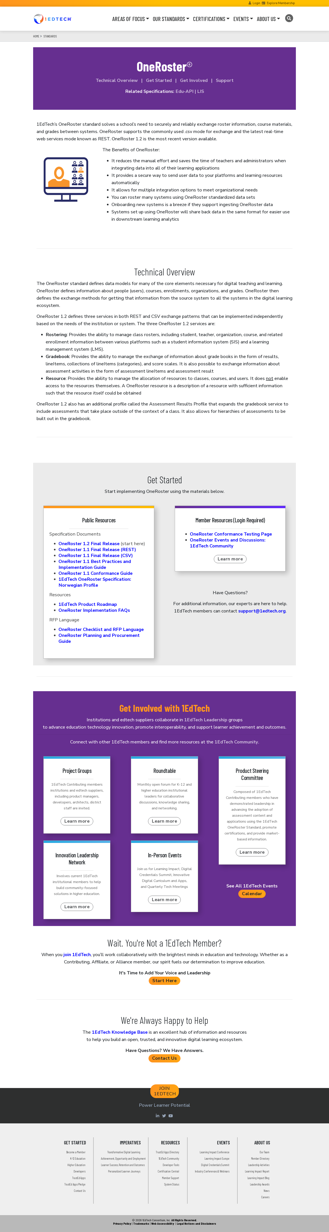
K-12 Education (77, 1158)
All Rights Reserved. (184, 1220)
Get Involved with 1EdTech (164, 708)
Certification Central (168, 1171)
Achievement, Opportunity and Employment (123, 1158)
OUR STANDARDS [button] (169, 18)
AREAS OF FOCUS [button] (128, 18)
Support (224, 80)
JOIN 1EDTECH (165, 1091)
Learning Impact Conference (214, 1152)
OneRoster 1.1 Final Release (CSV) (95, 555)
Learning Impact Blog (258, 1178)
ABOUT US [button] (266, 18)
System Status (171, 1184)
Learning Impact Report (257, 1171)
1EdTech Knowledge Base (120, 1032)
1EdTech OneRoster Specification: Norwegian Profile (94, 582)
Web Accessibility (162, 1223)
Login (256, 3)
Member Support (170, 1178)
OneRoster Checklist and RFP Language (101, 629)
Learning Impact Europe (216, 1158)
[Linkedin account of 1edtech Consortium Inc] (158, 1115)
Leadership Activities (258, 1165)
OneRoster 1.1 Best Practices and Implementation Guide (94, 564)
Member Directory (260, 1158)
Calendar (252, 894)
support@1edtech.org (262, 611)
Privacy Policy (122, 1223)
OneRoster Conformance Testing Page (231, 534)
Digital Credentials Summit (215, 1165)
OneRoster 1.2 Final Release (88, 544)
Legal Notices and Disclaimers (196, 1223)
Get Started (159, 80)
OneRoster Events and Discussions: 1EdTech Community (227, 543)
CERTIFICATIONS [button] (209, 18)
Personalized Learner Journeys (124, 1171)
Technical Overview (117, 80)
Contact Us (164, 1058)
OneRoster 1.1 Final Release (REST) (97, 550)
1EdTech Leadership (205, 720)
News (266, 1191)
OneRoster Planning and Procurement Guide (99, 638)
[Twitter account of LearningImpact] (164, 1115)
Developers (79, 1171)
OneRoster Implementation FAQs (94, 610)
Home (36, 36)
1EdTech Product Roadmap (87, 604)
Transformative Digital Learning (123, 1152)
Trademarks (141, 1223)
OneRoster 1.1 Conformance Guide (95, 573)
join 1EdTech (77, 955)
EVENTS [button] (241, 18)
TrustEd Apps (78, 1178)
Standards (50, 36)
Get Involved (193, 80)
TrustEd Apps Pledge (74, 1184)
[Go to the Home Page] (52, 19)
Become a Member (75, 1152)
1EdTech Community (236, 742)
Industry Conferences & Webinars (212, 1171)
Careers (265, 1197)
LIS (200, 91)
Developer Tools (171, 1165)
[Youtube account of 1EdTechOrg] (171, 1115)
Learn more (230, 559)
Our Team (264, 1152)
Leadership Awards (259, 1184)
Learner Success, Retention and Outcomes (122, 1165)
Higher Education (76, 1165)
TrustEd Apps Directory (167, 1152)
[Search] (289, 18)
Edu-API (184, 91)
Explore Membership (281, 3)
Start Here (164, 981)
